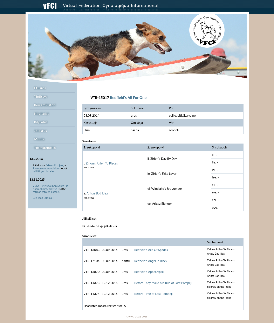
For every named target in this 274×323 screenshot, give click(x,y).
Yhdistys (40, 96)
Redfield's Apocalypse (149, 272)
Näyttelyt (41, 113)
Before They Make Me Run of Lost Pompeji (163, 283)
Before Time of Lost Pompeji (153, 293)
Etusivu (40, 88)
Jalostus (40, 131)
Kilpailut (41, 122)
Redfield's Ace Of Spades (151, 250)
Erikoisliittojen (54, 165)
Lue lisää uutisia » (43, 197)
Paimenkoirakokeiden (46, 168)
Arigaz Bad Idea (97, 193)
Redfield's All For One (128, 97)
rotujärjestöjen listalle (46, 191)
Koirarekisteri (45, 105)
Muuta (39, 139)
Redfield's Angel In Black (150, 261)
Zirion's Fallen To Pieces (102, 163)
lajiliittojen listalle (43, 171)
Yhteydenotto (45, 148)
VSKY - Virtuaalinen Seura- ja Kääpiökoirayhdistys (50, 187)
